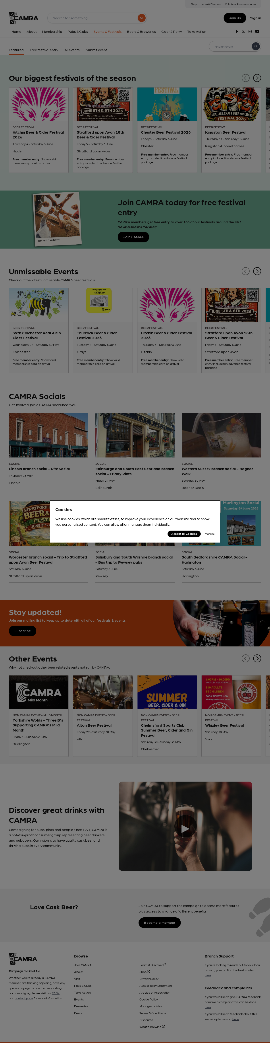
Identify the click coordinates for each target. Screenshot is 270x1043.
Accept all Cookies (184, 533)
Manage (210, 533)
